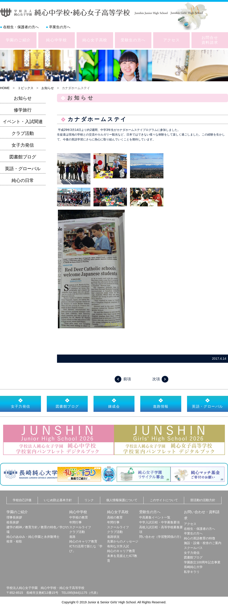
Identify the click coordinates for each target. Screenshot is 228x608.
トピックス (25, 88)
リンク (89, 500)
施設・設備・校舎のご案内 (202, 543)
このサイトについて (164, 500)
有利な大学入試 (118, 546)
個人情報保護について (121, 500)
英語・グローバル (23, 168)
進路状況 (113, 536)
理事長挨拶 (14, 517)
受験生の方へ (133, 40)
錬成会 (114, 403)
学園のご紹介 (18, 40)
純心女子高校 (94, 40)
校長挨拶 (12, 522)
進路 (72, 536)
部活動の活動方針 (202, 500)
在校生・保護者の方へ (21, 27)
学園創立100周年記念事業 (202, 562)
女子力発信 (23, 145)
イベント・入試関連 (23, 121)
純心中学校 (56, 40)
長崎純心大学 (193, 567)
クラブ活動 (23, 133)
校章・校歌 (14, 541)
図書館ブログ (22, 156)
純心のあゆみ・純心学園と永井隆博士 (32, 536)
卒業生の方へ (59, 27)
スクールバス (193, 548)
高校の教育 (115, 517)
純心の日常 (23, 180)
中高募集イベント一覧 (154, 517)
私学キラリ (192, 572)
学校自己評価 (22, 500)
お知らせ (47, 88)
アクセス (171, 40)
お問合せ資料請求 (210, 40)
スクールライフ (80, 527)
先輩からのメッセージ (122, 541)
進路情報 (161, 403)
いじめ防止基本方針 (58, 500)
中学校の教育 (78, 517)
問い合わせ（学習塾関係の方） (161, 536)
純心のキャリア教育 (83, 541)
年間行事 (75, 522)
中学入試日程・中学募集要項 (159, 522)
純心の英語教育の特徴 (199, 538)
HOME (5, 88)
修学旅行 (23, 110)
